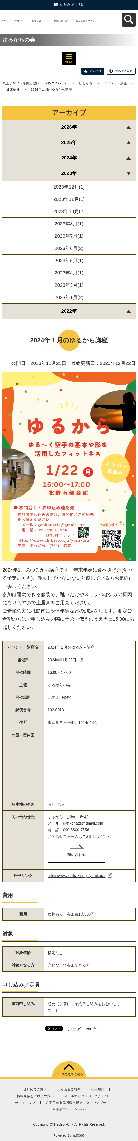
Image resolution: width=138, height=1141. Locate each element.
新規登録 (36, 21)
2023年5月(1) (68, 260)
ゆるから (85, 83)
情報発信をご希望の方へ (35, 1096)
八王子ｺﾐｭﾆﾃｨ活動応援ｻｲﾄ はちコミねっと (35, 83)
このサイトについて (12, 21)
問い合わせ (76, 855)
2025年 (69, 142)
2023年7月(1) (68, 236)
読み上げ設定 (123, 71)
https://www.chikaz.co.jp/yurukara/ (80, 876)
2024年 (69, 157)
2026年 (69, 127)
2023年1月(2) (68, 297)
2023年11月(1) (69, 199)
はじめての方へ (35, 1089)
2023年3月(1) (68, 285)
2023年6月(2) (68, 248)
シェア (74, 1028)
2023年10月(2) (69, 211)
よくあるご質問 (69, 1089)
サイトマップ (25, 1103)
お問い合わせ (61, 21)
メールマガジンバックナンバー (87, 1096)
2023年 (69, 173)
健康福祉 (13, 89)
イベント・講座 (115, 83)
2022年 (69, 311)
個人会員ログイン (85, 21)
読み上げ (95, 71)
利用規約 (97, 1089)
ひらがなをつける (71, 4)
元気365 (78, 1135)
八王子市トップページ (69, 1109)
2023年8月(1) (68, 223)
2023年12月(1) (69, 187)
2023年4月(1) (68, 272)
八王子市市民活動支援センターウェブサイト (79, 1103)
